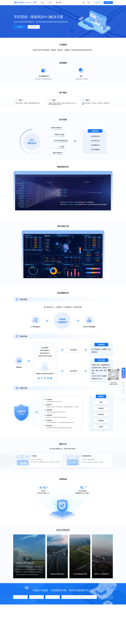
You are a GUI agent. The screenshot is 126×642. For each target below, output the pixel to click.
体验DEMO (98, 2)
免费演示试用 (108, 2)
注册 (88, 2)
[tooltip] (114, 377)
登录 (84, 2)
